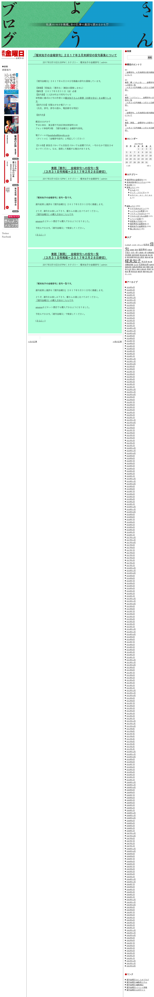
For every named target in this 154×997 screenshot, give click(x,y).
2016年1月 (131, 596)
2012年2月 (131, 716)
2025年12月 (131, 298)
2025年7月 (131, 310)
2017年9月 (131, 545)
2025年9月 (131, 305)
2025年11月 (131, 300)
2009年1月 (131, 810)
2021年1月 (131, 445)
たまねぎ (128, 245)
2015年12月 (131, 599)
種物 (148, 267)
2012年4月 (131, 711)
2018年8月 (131, 517)
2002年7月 (131, 943)
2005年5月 (131, 871)
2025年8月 (131, 308)
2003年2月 (131, 925)
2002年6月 (131, 946)
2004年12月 (131, 879)
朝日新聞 (130, 257)
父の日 (136, 265)
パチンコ (140, 245)
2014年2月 (131, 655)
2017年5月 (131, 555)
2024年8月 (131, 338)
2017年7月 (131, 550)
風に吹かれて (135, 229)
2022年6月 (131, 405)
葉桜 (138, 269)
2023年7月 (131, 372)
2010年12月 (131, 752)
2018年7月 (131, 519)
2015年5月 (131, 616)
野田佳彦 (134, 271)
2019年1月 (131, 504)
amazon (39, 221)
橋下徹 (150, 257)
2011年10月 (131, 726)
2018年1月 (131, 535)
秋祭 (144, 267)
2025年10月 (131, 303)
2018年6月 (131, 522)
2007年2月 (131, 843)
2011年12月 (131, 721)
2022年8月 (131, 400)
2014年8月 (131, 639)
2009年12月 (131, 782)
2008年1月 (131, 831)
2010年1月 (131, 780)
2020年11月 (131, 451)
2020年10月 (131, 453)
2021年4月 (131, 438)
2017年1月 (131, 565)
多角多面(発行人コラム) (136, 182)
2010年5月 (131, 770)
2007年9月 (131, 838)
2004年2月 (131, 894)
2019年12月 (131, 479)
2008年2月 (131, 828)
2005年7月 (131, 866)
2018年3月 (131, 530)
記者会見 (143, 269)
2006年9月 (131, 854)
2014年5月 (131, 647)
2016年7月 (131, 581)
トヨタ (134, 245)
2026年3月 (131, 290)
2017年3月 (131, 560)
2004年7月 (131, 884)
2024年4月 (131, 349)
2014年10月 (131, 634)
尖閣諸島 (150, 253)
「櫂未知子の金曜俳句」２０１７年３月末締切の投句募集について (75, 55)
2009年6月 (131, 798)
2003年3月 (131, 923)
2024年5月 (131, 346)
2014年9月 (131, 637)
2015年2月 (131, 624)
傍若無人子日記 (136, 221)
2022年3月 (131, 412)
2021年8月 (131, 428)
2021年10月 (131, 422)
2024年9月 (131, 336)
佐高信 (146, 245)
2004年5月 (131, 889)
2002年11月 (131, 933)
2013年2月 (131, 685)
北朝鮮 (132, 250)
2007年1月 (131, 846)
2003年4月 (131, 920)
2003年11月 (131, 902)
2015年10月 (131, 604)
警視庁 (149, 269)
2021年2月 (131, 443)
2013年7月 (131, 673)
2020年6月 (131, 463)
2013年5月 (131, 678)
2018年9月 (131, 514)
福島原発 (128, 267)
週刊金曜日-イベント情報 (137, 987)
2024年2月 (131, 354)
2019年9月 (131, 486)
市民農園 (128, 255)
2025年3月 (131, 321)
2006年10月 (131, 851)
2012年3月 (131, 713)
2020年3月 (131, 471)
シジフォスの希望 (137, 211)
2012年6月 (131, 706)
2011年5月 (131, 739)
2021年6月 (131, 433)
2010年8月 (131, 762)
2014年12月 (131, 629)
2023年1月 (131, 387)
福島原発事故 (137, 267)
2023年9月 (131, 366)
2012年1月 (131, 718)
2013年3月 (131, 683)
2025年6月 (131, 313)
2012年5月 (131, 708)
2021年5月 (131, 435)
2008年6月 (131, 821)
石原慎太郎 (144, 264)
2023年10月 (131, 364)
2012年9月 (131, 698)
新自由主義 (143, 255)
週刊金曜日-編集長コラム (137, 982)
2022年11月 (131, 392)
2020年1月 (131, 476)
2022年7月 (131, 402)
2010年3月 (131, 775)
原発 (136, 250)
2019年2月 (131, 502)
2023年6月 (131, 374)
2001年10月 (131, 966)
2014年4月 (131, 650)
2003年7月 (131, 912)
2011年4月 (131, 741)
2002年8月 (131, 940)
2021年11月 (131, 420)
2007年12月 (131, 833)
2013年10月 (131, 665)
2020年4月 (131, 469)
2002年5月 (131, 948)
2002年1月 (131, 958)
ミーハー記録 (135, 219)
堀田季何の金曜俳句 (135, 180)
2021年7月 (131, 430)
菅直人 (134, 269)
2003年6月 (131, 915)
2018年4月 (131, 527)
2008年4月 (131, 823)
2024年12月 (131, 328)
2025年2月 (131, 323)
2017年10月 (131, 542)
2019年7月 (131, 491)
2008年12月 (131, 813)
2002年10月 (131, 935)
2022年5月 (131, 407)
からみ (132, 190)
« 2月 (128, 166)
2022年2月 (131, 415)
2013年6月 (131, 675)
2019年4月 (131, 499)
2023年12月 (131, 359)
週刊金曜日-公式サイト (136, 990)
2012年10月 (131, 695)
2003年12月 (131, 900)
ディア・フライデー (138, 192)
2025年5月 (131, 315)
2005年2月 (131, 877)
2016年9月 (131, 576)
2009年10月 (131, 787)
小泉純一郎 (142, 253)
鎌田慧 (140, 271)
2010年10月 (131, 757)
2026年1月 (131, 295)
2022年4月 (131, 410)
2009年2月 (131, 808)
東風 (146, 257)
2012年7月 (131, 703)
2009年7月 (131, 795)
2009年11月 (131, 785)
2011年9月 (131, 729)
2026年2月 (131, 292)
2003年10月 (131, 905)
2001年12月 (131, 961)
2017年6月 (131, 553)
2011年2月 (131, 747)
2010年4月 (131, 772)
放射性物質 (135, 255)
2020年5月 (131, 466)
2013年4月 (131, 680)
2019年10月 (131, 484)
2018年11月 (131, 509)
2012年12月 (131, 690)
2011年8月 (131, 731)
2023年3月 (131, 382)
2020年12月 (131, 448)
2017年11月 (131, 540)
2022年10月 (131, 394)
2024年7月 (131, 341)
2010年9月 (131, 759)
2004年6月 (131, 887)
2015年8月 (131, 609)
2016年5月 (131, 586)
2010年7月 (131, 764)
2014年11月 (131, 632)
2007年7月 (131, 841)
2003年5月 (131, 917)
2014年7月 (131, 642)
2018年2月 (131, 532)
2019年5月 (131, 497)
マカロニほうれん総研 (139, 216)
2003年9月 (131, 907)
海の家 (150, 262)
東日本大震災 (139, 257)
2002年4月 (131, 951)
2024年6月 (131, 343)
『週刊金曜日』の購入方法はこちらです (54, 214)
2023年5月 (131, 377)
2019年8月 (131, 489)
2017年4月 (131, 558)
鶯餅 (144, 271)
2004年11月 (131, 882)
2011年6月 (131, 736)
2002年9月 (131, 938)
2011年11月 (131, 724)
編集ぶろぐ (131, 206)
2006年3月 (131, 864)
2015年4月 (131, 619)
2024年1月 (131, 356)
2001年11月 (131, 963)
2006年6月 (131, 861)
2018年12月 (131, 507)
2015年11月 (131, 601)
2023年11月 (131, 361)
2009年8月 (131, 792)
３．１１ (128, 274)
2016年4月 (131, 588)
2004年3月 (131, 892)
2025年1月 (131, 326)
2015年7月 (131, 611)
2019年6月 (131, 494)
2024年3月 (131, 351)
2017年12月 (131, 537)
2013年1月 (131, 688)
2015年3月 (131, 622)
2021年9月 (131, 425)
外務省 (149, 250)
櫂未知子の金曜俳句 (138, 226)
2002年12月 (131, 930)
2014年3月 (131, 652)
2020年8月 (131, 458)
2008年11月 (131, 815)
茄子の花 (128, 269)
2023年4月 (131, 379)
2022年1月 (131, 417)
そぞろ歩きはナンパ (138, 208)
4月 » (149, 166)
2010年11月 (131, 754)
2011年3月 (131, 744)
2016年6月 (131, 583)
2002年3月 (131, 953)
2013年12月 (131, 660)
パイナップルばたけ (138, 214)
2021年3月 (131, 440)
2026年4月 (131, 287)
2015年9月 (131, 606)
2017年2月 (131, 563)
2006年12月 (131, 849)
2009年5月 (131, 800)
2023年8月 (131, 369)
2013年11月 (131, 662)
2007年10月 (131, 836)
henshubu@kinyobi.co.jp (58, 135)
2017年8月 (131, 547)
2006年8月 (131, 856)
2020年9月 (131, 456)
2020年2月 (131, 474)
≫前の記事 (117, 342)
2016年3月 (131, 591)
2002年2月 (131, 956)
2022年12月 (131, 389)
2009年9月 (131, 790)
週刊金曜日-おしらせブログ (138, 980)
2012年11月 (131, 693)
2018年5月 (131, 525)
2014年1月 (131, 657)
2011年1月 (131, 749)
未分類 (129, 185)
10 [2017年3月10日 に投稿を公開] (146, 152)
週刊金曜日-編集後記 (135, 985)
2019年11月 (131, 481)
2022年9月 (131, 397)
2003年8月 (131, 910)
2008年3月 (131, 826)
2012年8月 (131, 701)
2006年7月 (131, 859)
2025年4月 (131, 318)
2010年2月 (131, 777)
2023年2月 (131, 384)
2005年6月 (131, 869)
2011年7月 (131, 734)
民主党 (144, 262)
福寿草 (151, 265)
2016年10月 (131, 573)
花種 (151, 267)
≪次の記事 (32, 342)
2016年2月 (131, 593)
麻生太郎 (149, 271)
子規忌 (127, 253)
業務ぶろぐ (131, 187)
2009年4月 (131, 803)
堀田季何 (142, 250)
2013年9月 (131, 667)
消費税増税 (129, 265)
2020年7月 (131, 461)
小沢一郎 (134, 252)
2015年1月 (131, 627)
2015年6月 (131, 614)
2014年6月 (131, 645)
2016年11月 (131, 570)
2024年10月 (131, 333)
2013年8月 (131, 670)
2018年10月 (131, 512)
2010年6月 (131, 767)
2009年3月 (131, 805)
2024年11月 (131, 331)
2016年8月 (131, 578)
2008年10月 (131, 818)
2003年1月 (131, 928)
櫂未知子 (133, 261)
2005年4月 (131, 874)
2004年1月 (131, 897)
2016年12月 (131, 568)
